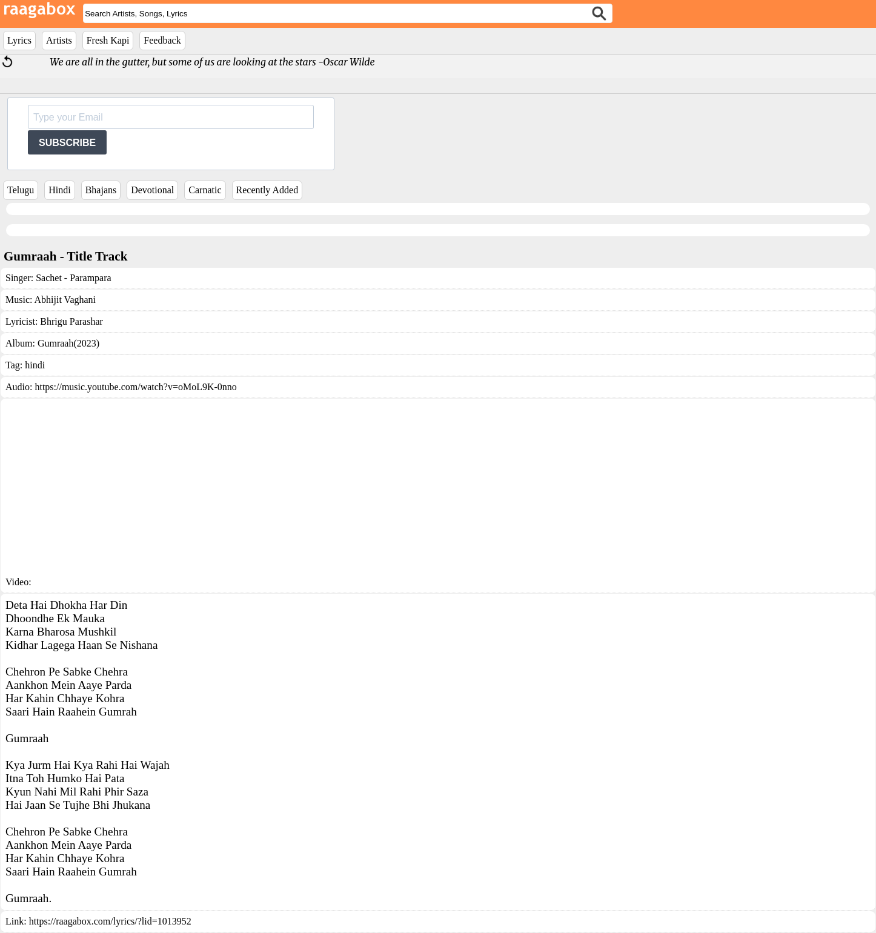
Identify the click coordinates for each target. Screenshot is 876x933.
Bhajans (101, 190)
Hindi (59, 190)
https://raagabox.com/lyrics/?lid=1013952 (110, 921)
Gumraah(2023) (68, 343)
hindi (35, 365)
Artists (59, 40)
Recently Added (267, 190)
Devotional (152, 190)
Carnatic (204, 190)
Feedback (162, 40)
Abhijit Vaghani (65, 299)
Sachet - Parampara (73, 278)
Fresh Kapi (108, 40)
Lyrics (19, 40)
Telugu (20, 190)
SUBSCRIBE (67, 143)
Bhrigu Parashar (71, 321)
